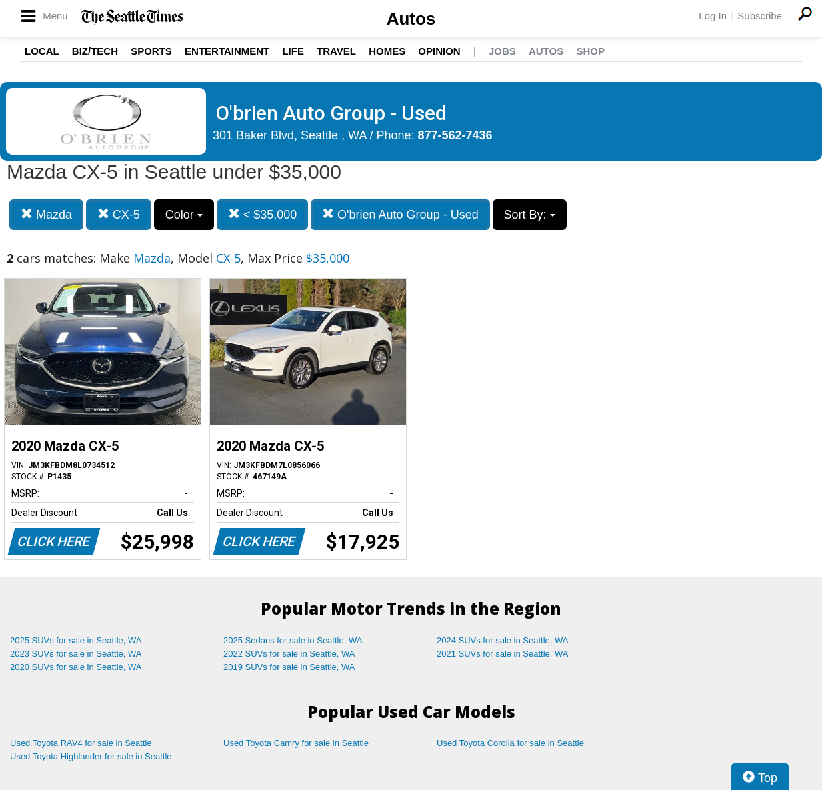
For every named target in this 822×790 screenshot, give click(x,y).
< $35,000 (262, 214)
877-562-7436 (455, 135)
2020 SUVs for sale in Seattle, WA (76, 667)
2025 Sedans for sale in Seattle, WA (292, 640)
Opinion (439, 51)
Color (184, 214)
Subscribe (759, 15)
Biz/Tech (95, 51)
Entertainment (227, 51)
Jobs (502, 51)
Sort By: (529, 214)
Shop (590, 51)
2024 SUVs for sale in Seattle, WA (503, 640)
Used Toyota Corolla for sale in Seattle (510, 743)
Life (293, 51)
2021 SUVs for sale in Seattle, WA (503, 654)
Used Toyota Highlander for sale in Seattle (91, 756)
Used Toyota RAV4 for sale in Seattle (81, 743)
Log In (713, 15)
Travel (336, 51)
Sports (151, 51)
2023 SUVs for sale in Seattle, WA (76, 654)
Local (42, 51)
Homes (387, 51)
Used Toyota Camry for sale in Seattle (296, 743)
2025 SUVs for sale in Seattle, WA (76, 640)
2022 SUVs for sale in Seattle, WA (289, 654)
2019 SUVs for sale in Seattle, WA (289, 667)
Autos (411, 19)
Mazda (46, 214)
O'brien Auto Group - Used (400, 214)
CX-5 (118, 214)
